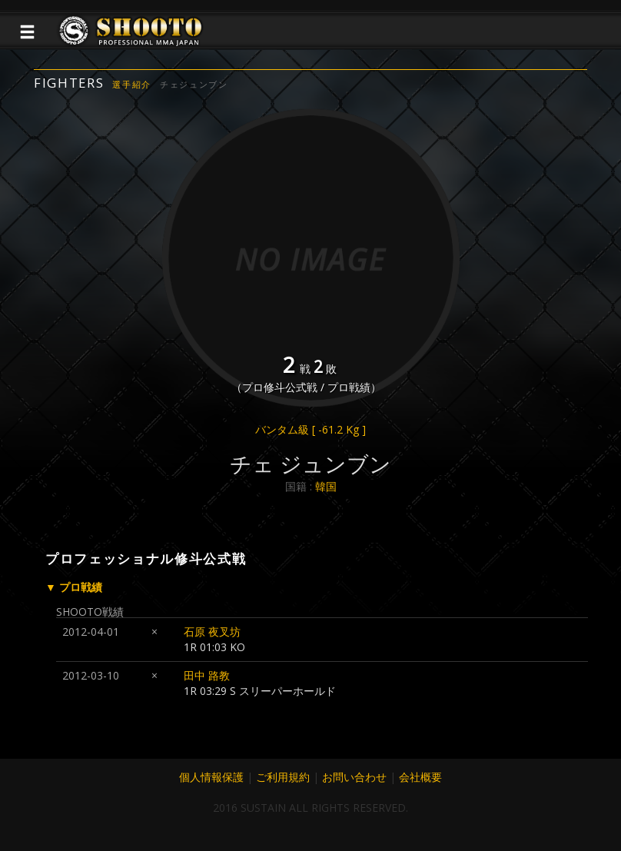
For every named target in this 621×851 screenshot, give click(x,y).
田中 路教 (207, 675)
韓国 (326, 486)
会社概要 (420, 777)
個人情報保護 (211, 777)
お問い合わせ (354, 777)
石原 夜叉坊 (212, 631)
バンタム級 (310, 429)
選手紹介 (131, 84)
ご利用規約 (283, 777)
